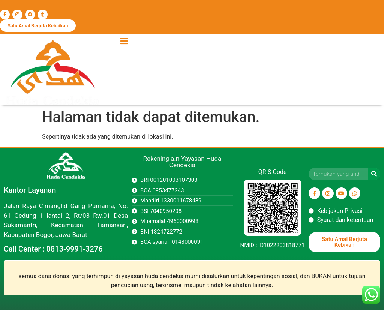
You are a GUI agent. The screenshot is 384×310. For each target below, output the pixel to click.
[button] (123, 41)
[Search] (374, 174)
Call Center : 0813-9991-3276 (53, 248)
